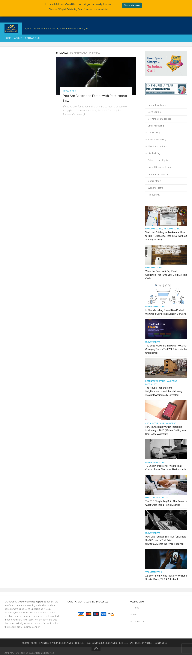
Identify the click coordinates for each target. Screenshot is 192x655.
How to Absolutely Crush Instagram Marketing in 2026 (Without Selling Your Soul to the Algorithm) (165, 430)
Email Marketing (156, 125)
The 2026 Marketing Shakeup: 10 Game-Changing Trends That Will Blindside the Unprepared (166, 349)
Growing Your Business (159, 118)
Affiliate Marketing (157, 139)
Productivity (69, 91)
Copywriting (154, 132)
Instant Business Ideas (159, 167)
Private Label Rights (158, 160)
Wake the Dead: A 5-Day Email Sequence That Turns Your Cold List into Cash (166, 275)
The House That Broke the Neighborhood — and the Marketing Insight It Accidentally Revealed (163, 391)
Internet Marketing (157, 105)
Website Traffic (155, 187)
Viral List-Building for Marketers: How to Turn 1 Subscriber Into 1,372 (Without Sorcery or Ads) (166, 236)
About (18, 38)
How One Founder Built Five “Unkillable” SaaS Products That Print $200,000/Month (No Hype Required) (166, 540)
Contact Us (32, 38)
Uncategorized (152, 342)
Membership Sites (157, 146)
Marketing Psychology (156, 498)
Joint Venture (155, 111)
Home (7, 38)
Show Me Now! (132, 5)
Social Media (154, 180)
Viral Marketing (172, 228)
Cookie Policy (29, 643)
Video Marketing (153, 572)
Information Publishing (159, 174)
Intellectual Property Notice (135, 643)
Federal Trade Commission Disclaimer (96, 643)
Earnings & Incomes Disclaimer (56, 643)
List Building (154, 153)
